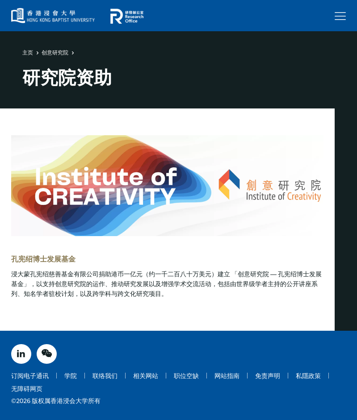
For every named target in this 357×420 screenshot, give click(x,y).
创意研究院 (55, 53)
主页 (27, 53)
